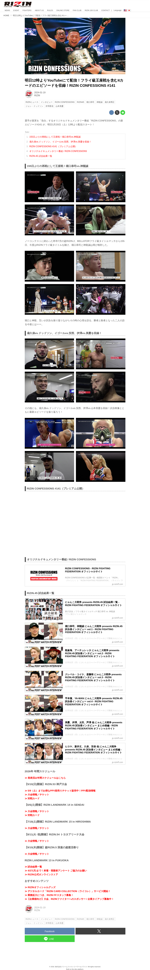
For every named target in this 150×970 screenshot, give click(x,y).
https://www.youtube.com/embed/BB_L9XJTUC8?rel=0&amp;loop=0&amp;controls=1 (75, 524)
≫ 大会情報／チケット (37, 794)
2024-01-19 (39, 92)
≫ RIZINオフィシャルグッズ (40, 887)
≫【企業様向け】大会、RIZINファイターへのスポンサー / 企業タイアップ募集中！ (69, 899)
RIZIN (37, 95)
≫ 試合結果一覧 (33, 866)
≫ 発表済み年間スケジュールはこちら (45, 777)
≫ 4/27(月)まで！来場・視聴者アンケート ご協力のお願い (56, 870)
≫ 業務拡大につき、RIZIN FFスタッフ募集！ (49, 895)
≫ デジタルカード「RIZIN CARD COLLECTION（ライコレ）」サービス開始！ (67, 891)
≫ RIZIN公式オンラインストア (41, 874)
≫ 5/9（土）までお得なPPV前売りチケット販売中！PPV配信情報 (60, 790)
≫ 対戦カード (32, 798)
